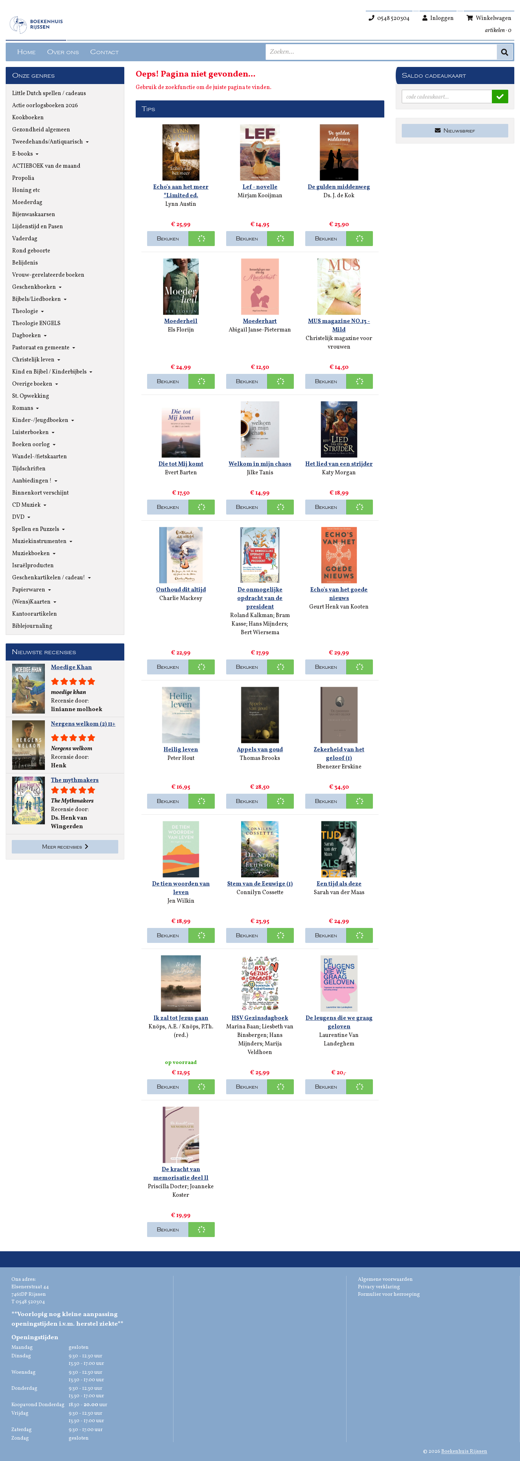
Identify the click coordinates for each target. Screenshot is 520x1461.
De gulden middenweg (339, 187)
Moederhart (260, 321)
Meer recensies (65, 847)
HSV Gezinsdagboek (260, 1018)
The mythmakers (75, 780)
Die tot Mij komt (180, 464)
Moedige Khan (71, 668)
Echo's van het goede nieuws (339, 594)
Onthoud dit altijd (181, 590)
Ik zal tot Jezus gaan (181, 1018)
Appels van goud (260, 750)
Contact (104, 52)
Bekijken (168, 238)
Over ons (63, 52)
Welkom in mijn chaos (260, 464)
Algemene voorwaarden (385, 1279)
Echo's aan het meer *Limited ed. (180, 191)
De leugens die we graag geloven (339, 1022)
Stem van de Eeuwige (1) (260, 884)
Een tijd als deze (339, 884)
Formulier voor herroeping (389, 1294)
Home (26, 52)
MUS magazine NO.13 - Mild (339, 326)
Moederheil (180, 321)
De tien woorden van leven (181, 888)
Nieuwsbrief (455, 130)
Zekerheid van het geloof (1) (339, 754)
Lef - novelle (260, 187)
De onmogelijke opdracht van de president (259, 598)
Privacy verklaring (379, 1287)
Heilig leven (180, 750)
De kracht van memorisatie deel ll (180, 1174)
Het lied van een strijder (339, 464)
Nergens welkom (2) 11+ (83, 724)
